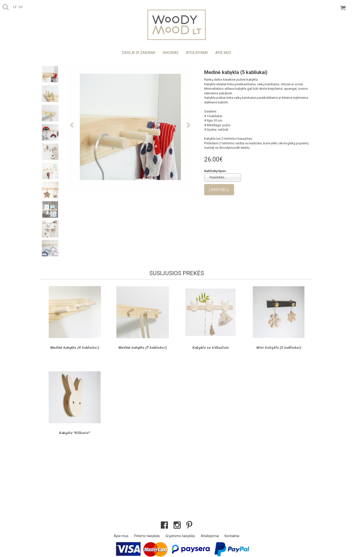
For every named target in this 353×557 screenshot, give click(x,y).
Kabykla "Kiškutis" (74, 433)
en (21, 7)
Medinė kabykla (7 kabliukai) (142, 347)
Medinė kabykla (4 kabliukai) (74, 347)
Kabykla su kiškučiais (210, 347)
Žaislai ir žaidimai (138, 52)
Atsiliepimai (197, 52)
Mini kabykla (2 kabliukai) (278, 347)
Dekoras (170, 52)
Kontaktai (232, 536)
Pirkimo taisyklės (147, 536)
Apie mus (223, 52)
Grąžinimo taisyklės (180, 536)
